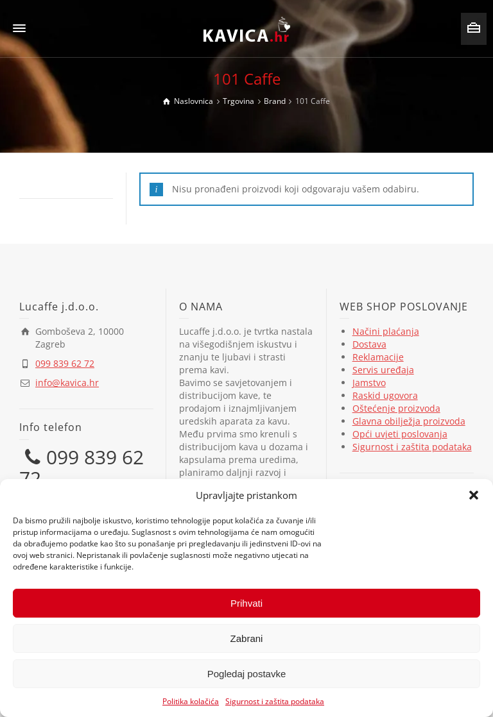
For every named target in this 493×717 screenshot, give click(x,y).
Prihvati (246, 603)
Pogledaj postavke (246, 673)
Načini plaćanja (385, 331)
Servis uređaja (383, 370)
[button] (473, 495)
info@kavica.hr (67, 382)
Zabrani (246, 638)
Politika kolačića (190, 701)
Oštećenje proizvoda (396, 408)
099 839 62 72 (64, 363)
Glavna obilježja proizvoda (408, 421)
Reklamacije (378, 357)
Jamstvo (369, 382)
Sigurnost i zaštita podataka (274, 701)
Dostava (369, 344)
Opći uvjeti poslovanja (399, 434)
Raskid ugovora (385, 395)
